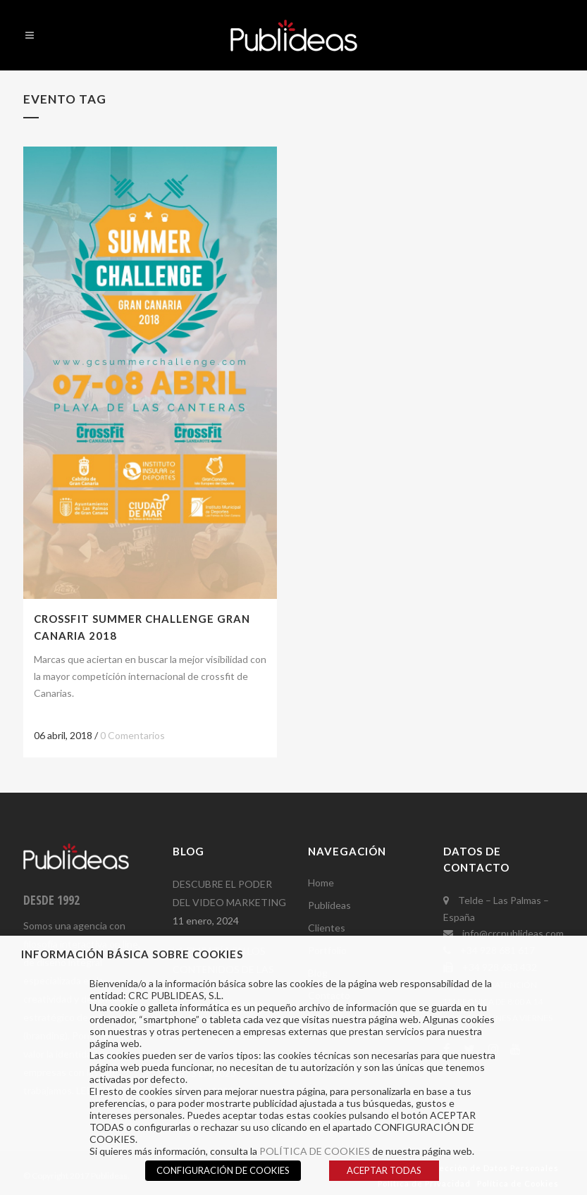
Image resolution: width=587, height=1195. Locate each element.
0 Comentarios (132, 735)
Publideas (329, 905)
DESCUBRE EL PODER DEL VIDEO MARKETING (229, 893)
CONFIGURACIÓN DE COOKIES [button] (223, 1170)
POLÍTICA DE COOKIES (314, 1151)
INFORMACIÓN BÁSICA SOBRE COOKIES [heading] (132, 954)
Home (321, 882)
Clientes (326, 928)
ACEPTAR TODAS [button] (384, 1170)
